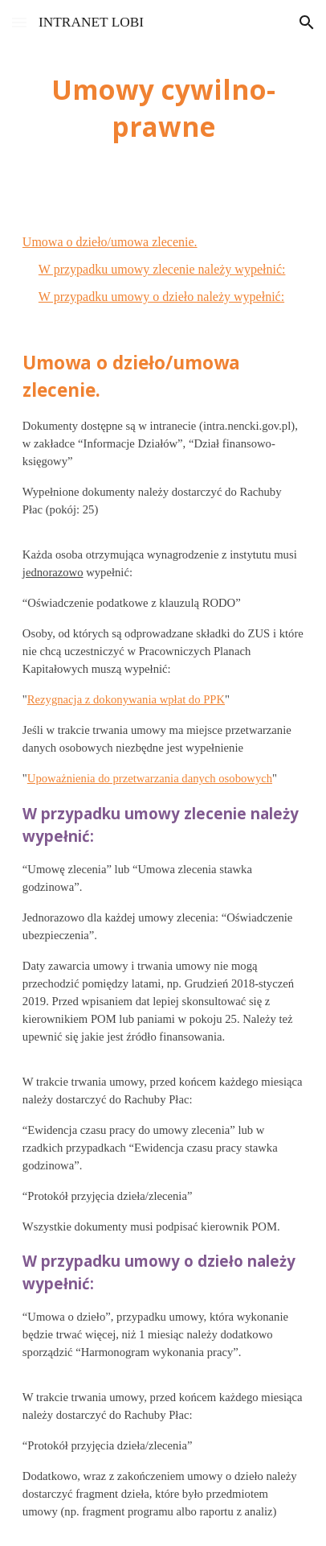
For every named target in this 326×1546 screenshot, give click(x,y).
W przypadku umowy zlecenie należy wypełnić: (162, 269)
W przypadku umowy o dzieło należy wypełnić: (161, 296)
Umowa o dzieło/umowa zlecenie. (110, 242)
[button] (19, 22)
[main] (163, 107)
